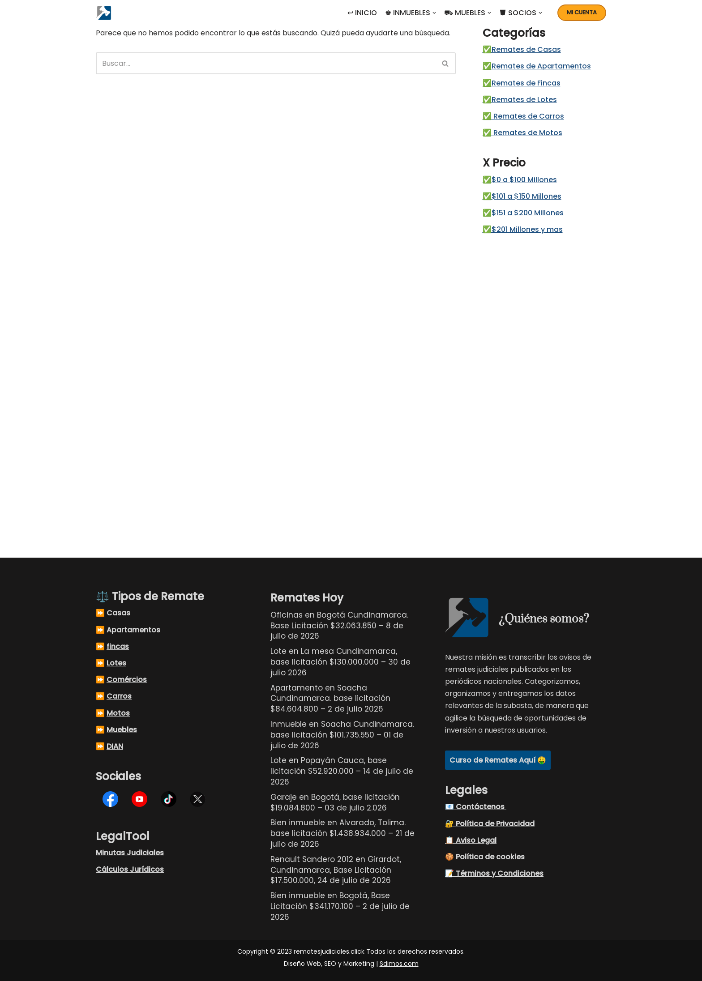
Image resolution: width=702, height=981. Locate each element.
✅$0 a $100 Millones (520, 180)
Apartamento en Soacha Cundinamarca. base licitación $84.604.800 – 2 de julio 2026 (330, 698)
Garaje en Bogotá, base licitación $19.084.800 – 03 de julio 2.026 (335, 802)
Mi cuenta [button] (582, 12)
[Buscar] (266, 63)
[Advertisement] (542, 387)
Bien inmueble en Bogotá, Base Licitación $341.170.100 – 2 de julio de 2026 (340, 906)
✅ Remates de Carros (523, 116)
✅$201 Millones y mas (523, 229)
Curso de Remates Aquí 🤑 (497, 760)
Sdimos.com (399, 963)
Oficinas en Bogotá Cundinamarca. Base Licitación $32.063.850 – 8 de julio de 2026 (339, 626)
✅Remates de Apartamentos (537, 66)
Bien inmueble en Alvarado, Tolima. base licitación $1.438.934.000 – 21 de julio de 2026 (342, 833)
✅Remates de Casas (522, 49)
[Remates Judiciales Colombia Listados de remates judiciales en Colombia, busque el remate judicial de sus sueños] (106, 13)
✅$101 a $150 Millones (522, 196)
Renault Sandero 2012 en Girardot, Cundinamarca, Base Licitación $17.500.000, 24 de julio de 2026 (335, 870)
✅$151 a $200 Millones (523, 213)
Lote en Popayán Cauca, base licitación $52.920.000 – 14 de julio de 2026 (341, 771)
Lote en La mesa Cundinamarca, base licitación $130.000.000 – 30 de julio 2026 (340, 662)
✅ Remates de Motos (522, 133)
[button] (434, 13)
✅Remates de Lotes (520, 99)
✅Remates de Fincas (522, 83)
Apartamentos (133, 630)
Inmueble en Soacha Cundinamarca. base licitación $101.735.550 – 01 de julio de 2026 (342, 735)
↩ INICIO (362, 13)
